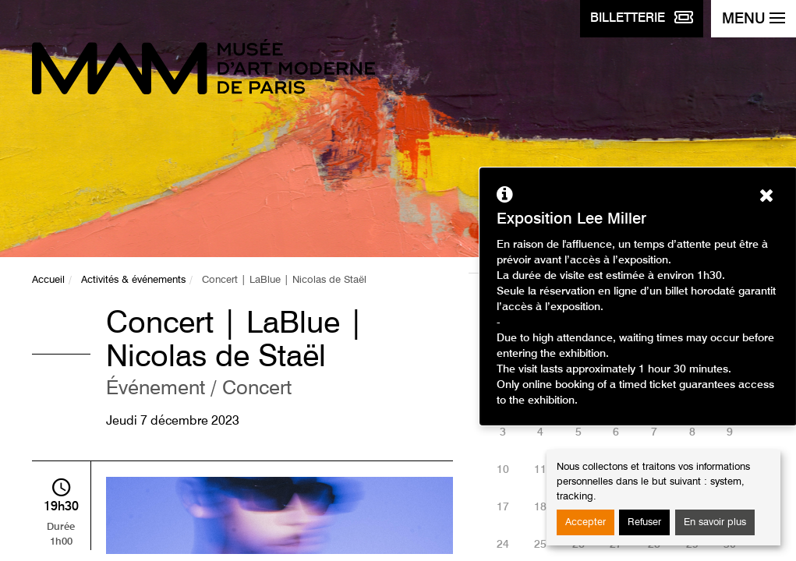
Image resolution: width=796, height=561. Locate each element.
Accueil (48, 280)
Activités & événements (133, 280)
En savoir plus (715, 522)
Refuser (644, 522)
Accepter (585, 522)
